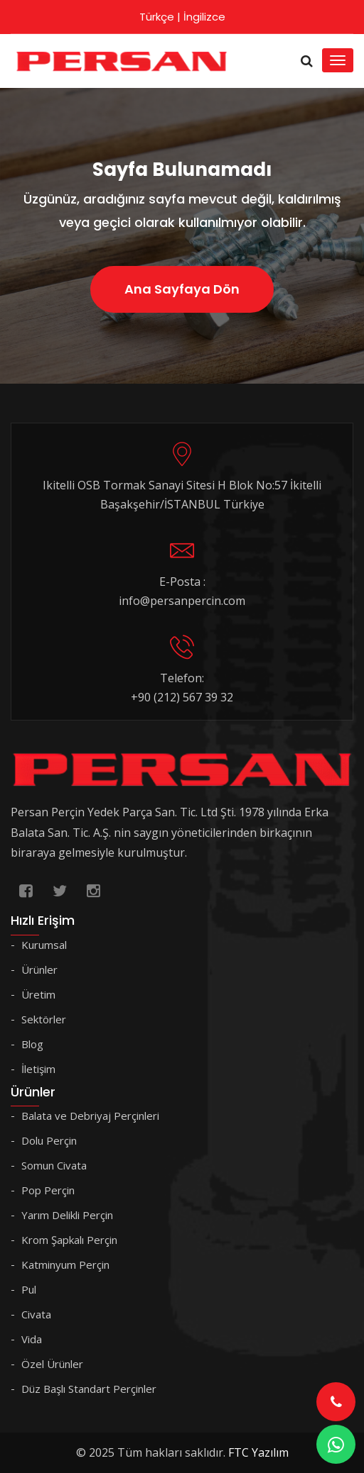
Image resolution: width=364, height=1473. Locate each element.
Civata (36, 1314)
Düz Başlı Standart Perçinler (88, 1389)
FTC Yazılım (258, 1452)
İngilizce (204, 16)
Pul (28, 1289)
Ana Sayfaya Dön (182, 289)
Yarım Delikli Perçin (67, 1215)
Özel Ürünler (52, 1364)
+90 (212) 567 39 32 (182, 697)
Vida (31, 1339)
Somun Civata (54, 1165)
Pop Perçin (48, 1190)
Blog (32, 1044)
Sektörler (43, 1019)
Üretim (38, 994)
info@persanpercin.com (182, 600)
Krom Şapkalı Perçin (69, 1240)
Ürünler (39, 969)
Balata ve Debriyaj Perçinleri (90, 1115)
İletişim (38, 1069)
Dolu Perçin (49, 1140)
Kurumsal (44, 945)
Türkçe (156, 16)
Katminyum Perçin (65, 1264)
